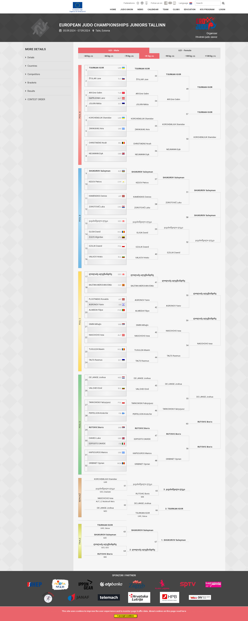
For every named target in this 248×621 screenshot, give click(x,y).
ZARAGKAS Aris (96, 128)
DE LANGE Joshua (97, 377)
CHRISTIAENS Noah (98, 143)
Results (31, 91)
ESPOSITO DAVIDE (97, 443)
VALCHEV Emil (95, 388)
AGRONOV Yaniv (96, 304)
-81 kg (149, 56)
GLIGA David (94, 231)
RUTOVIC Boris (96, 427)
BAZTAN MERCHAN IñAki (100, 285)
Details (31, 57)
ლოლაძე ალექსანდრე (100, 274)
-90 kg (169, 56)
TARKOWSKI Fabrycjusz (100, 402)
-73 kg (129, 56)
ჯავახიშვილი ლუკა (98, 221)
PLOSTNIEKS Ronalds (98, 299)
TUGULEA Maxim (96, 349)
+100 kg (210, 56)
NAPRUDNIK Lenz (97, 98)
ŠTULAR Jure (95, 78)
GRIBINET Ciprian (96, 463)
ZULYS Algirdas (96, 237)
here (183, 611)
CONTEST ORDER (36, 99)
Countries (32, 66)
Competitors (34, 74)
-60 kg (88, 56)
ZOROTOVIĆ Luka (97, 206)
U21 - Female (184, 50)
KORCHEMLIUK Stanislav (100, 118)
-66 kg (108, 56)
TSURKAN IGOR (96, 67)
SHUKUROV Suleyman (99, 171)
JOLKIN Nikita (95, 103)
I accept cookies (125, 616)
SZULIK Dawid (95, 246)
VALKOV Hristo (96, 256)
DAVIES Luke (95, 438)
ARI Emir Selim (95, 92)
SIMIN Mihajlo (95, 324)
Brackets (32, 82)
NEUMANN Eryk (96, 153)
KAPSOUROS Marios (98, 452)
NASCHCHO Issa (96, 335)
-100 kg (190, 56)
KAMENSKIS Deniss (98, 196)
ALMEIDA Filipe (96, 310)
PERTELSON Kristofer (98, 413)
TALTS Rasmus (95, 360)
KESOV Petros (95, 181)
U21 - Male (113, 50)
